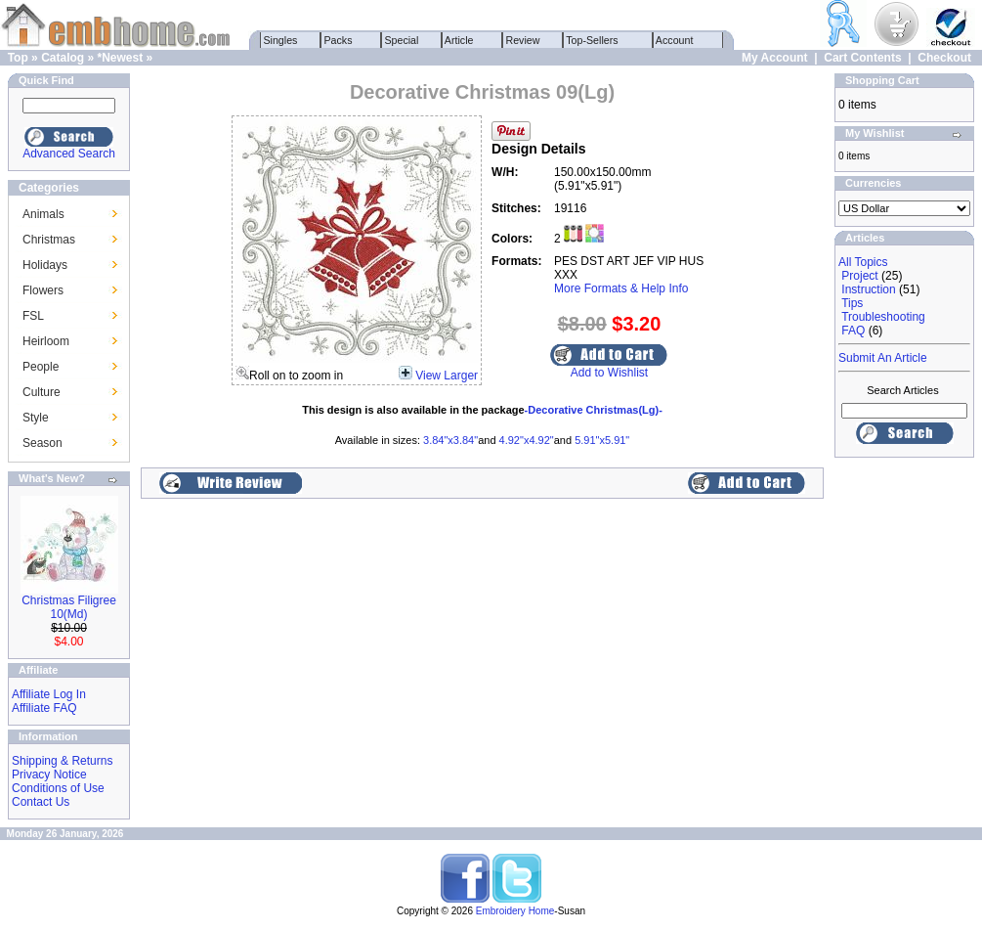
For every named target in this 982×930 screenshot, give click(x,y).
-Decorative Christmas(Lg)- (593, 410)
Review (523, 40)
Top (18, 58)
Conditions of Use (58, 788)
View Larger (446, 375)
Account (675, 40)
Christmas (48, 239)
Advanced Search (68, 153)
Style (35, 417)
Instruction (868, 289)
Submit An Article (882, 358)
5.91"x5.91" (602, 440)
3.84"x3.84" (450, 440)
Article (460, 40)
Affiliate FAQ (44, 708)
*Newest (120, 58)
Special (402, 40)
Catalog (62, 58)
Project (859, 276)
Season (42, 443)
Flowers (43, 290)
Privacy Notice (49, 774)
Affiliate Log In (49, 694)
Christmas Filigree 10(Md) (68, 607)
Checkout (944, 58)
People (40, 367)
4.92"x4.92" (526, 440)
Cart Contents (862, 58)
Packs (338, 40)
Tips (852, 303)
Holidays (44, 265)
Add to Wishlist (609, 372)
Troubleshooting (883, 317)
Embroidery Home (515, 911)
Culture (41, 392)
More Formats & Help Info (621, 288)
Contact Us (40, 802)
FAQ (853, 330)
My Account (775, 58)
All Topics (862, 262)
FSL (33, 316)
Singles (281, 40)
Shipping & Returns (62, 761)
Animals (43, 214)
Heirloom (45, 341)
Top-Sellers (592, 40)
